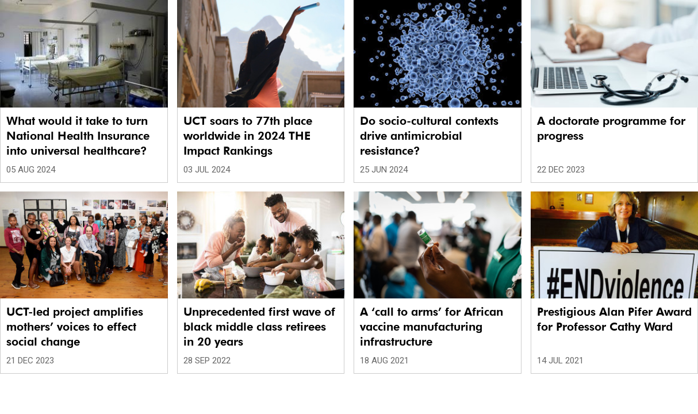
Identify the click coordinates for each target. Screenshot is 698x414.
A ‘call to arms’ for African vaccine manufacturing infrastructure (431, 326)
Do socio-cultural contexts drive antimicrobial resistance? (429, 136)
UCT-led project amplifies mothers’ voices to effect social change (74, 326)
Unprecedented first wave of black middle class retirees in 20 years (259, 326)
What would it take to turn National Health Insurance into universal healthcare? (77, 136)
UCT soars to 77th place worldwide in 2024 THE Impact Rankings (247, 136)
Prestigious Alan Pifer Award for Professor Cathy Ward (614, 319)
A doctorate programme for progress (611, 128)
